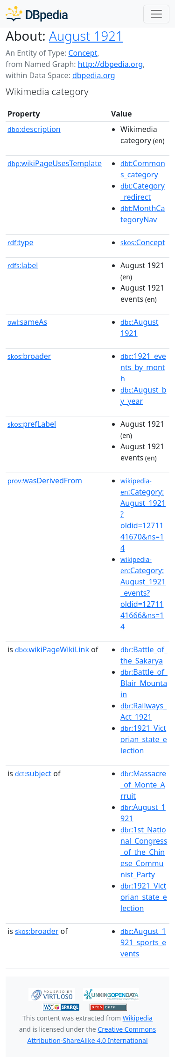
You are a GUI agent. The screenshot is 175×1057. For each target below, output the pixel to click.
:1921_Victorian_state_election (143, 739)
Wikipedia (138, 1017)
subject (33, 773)
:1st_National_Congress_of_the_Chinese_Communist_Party (143, 852)
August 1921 (86, 35)
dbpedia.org (93, 75)
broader (29, 356)
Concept (82, 53)
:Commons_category (142, 169)
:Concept (142, 242)
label (22, 265)
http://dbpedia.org (110, 64)
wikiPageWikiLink (52, 649)
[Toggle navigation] (156, 14)
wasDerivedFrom (44, 480)
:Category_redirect (142, 191)
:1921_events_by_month (143, 367)
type (20, 242)
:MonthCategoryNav (142, 214)
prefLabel (31, 424)
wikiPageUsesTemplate (54, 163)
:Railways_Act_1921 (143, 711)
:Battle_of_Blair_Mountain (144, 683)
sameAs (27, 322)
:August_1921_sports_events (143, 942)
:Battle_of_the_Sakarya (144, 655)
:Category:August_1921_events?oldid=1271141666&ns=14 (143, 593)
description (34, 129)
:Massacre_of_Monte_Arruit (143, 784)
